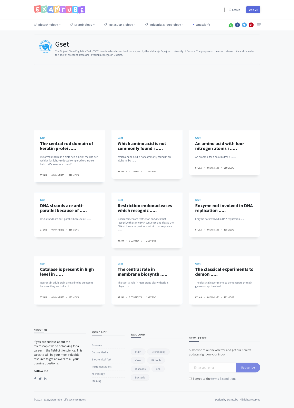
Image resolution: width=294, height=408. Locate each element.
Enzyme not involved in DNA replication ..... (224, 237)
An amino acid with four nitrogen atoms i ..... (219, 145)
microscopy (158, 393)
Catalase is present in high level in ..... (67, 297)
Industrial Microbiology (163, 24)
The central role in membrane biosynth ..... (142, 297)
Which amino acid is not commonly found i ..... (142, 145)
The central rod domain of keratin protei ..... (66, 145)
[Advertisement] (147, 95)
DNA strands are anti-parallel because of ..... (63, 237)
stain (138, 393)
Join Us (253, 9)
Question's (203, 24)
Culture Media (100, 390)
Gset (62, 43)
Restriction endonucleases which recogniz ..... (145, 237)
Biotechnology (46, 24)
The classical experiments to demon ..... (224, 297)
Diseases (97, 383)
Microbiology (81, 24)
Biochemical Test (101, 398)
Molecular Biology (118, 24)
